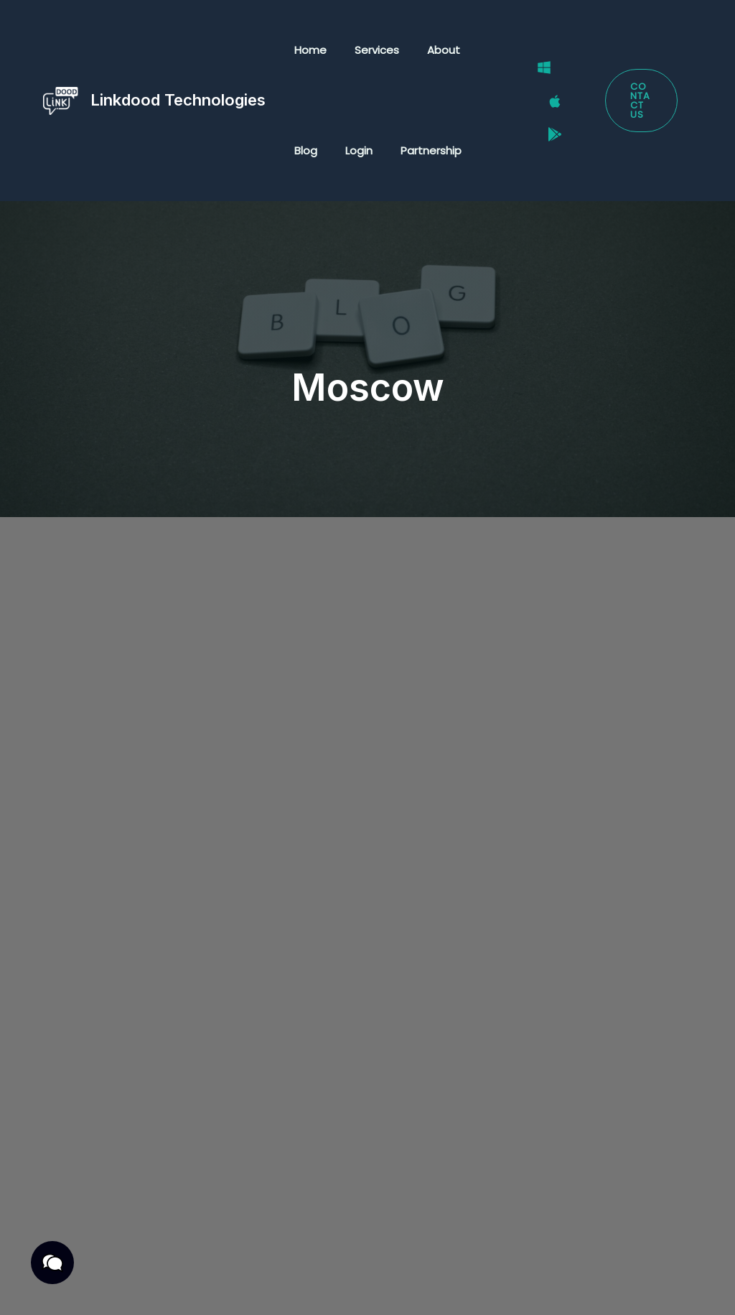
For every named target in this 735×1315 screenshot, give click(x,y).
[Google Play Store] (545, 119)
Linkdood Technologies (178, 99)
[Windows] (535, 82)
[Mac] (545, 101)
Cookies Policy (176, 1288)
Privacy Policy (102, 1269)
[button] (638, 101)
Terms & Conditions (216, 1269)
